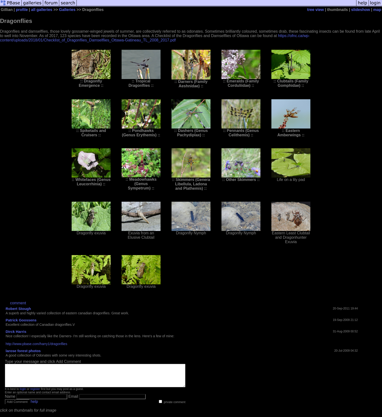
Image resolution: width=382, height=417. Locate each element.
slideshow (360, 10)
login (23, 393)
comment (18, 303)
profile (22, 10)
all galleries (41, 10)
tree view (315, 10)
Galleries (67, 10)
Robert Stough (18, 309)
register (35, 393)
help (34, 406)
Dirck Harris (16, 331)
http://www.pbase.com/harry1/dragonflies (36, 344)
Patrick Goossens (21, 320)
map (377, 10)
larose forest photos (23, 351)
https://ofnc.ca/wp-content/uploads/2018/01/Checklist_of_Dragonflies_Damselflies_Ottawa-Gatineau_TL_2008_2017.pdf (155, 38)
